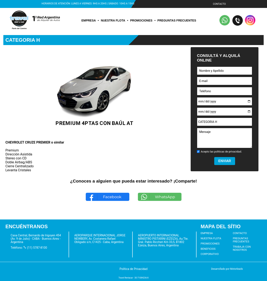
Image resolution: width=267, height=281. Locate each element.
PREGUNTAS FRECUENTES (176, 20)
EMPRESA (88, 20)
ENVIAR (224, 161)
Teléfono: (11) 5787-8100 (29, 247)
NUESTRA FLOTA (113, 20)
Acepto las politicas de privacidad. (221, 151)
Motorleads (236, 268)
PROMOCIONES (141, 20)
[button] (224, 20)
